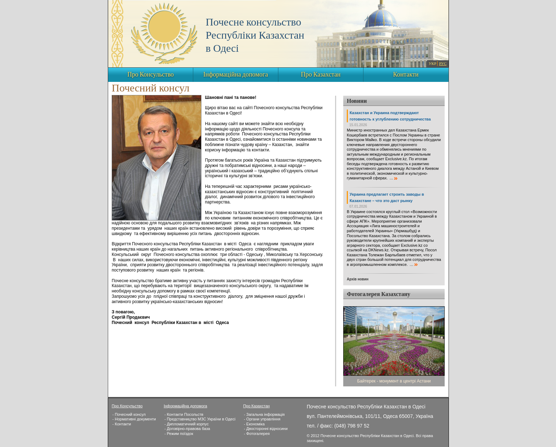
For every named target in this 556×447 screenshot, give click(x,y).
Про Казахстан (320, 74)
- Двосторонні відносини (266, 428)
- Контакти (121, 424)
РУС (442, 64)
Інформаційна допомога (235, 74)
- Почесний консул (129, 414)
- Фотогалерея (257, 433)
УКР (432, 64)
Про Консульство (150, 74)
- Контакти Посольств (184, 414)
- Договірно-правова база (187, 428)
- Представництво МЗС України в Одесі (200, 419)
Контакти (406, 74)
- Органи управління (262, 419)
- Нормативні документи (134, 419)
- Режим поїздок (179, 433)
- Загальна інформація (264, 414)
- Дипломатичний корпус (187, 424)
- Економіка (254, 424)
